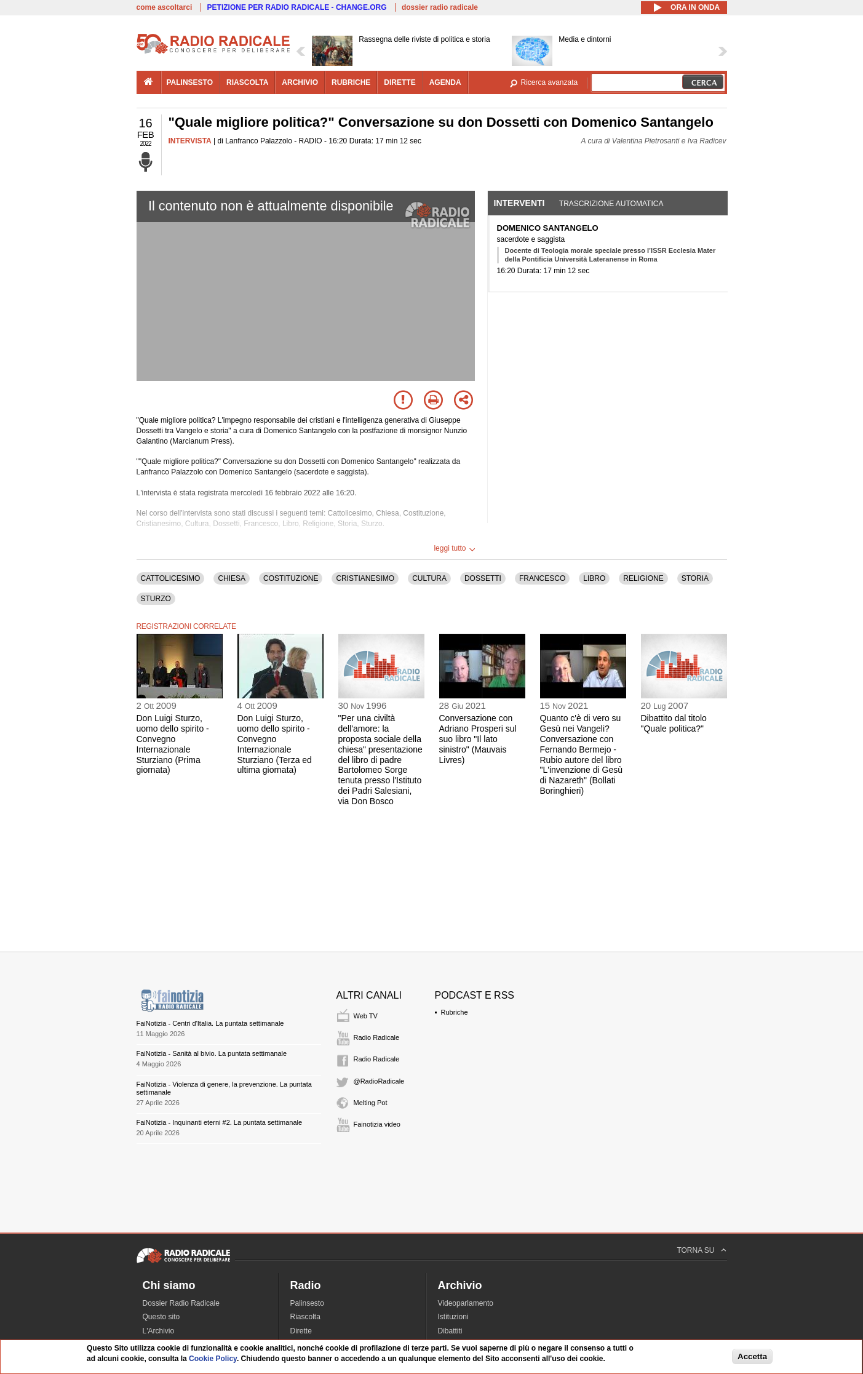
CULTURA (429, 578)
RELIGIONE (643, 578)
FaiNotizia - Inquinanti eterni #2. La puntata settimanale (220, 1122)
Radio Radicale (377, 1037)
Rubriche (454, 1012)
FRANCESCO (542, 578)
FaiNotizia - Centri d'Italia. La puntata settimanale (210, 1023)
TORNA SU (695, 1250)
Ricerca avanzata (549, 82)
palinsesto (190, 82)
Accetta (752, 1356)
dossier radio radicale (440, 7)
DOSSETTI (482, 578)
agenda (445, 82)
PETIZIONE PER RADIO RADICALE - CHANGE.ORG (297, 7)
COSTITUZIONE (290, 578)
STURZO (156, 598)
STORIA (695, 578)
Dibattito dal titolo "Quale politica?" (674, 723)
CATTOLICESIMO (171, 578)
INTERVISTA (190, 141)
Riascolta (305, 1316)
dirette (399, 82)
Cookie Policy (213, 1358)
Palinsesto (307, 1303)
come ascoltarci (165, 7)
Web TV (366, 1016)
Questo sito (161, 1316)
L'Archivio (159, 1331)
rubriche (351, 82)
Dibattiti (450, 1331)
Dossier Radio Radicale (181, 1303)
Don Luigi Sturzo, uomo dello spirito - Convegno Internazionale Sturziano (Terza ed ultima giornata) (274, 744)
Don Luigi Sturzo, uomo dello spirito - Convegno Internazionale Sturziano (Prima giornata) (173, 744)
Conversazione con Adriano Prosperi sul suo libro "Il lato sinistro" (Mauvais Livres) (478, 738)
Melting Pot (371, 1102)
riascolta (247, 82)
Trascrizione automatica (611, 203)
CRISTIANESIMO (365, 578)
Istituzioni (453, 1316)
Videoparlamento (466, 1303)
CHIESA (231, 578)
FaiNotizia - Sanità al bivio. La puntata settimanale (212, 1053)
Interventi (519, 203)
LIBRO (594, 578)
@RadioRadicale (379, 1081)
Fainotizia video (377, 1124)
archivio (300, 82)
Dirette (301, 1331)
